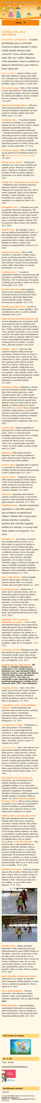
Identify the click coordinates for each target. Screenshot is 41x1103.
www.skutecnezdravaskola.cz (15, 1067)
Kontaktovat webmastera (10, 1097)
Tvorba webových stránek (19, 1099)
